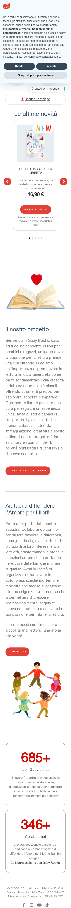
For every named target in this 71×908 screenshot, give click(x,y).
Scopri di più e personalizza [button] (35, 75)
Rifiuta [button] (19, 66)
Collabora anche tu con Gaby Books (35, 863)
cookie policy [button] (57, 32)
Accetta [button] (52, 66)
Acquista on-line (35, 209)
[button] (7, 181)
